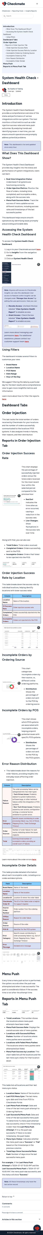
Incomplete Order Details (15, 61)
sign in (8, 1212)
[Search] (18, 16)
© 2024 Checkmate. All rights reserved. (21, 1233)
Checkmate (6, 11)
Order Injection (10, 42)
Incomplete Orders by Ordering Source (20, 53)
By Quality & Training (15, 89)
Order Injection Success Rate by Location (21, 50)
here (38, 249)
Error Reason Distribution (15, 58)
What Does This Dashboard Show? (18, 29)
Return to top (8, 1196)
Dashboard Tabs (10, 39)
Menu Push (8, 64)
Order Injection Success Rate (17, 48)
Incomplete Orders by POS (16, 56)
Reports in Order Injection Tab (16, 45)
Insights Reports (31, 11)
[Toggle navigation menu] (37, 3)
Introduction (8, 26)
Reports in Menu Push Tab (14, 66)
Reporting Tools (17, 11)
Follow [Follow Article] (6, 95)
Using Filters (10, 37)
